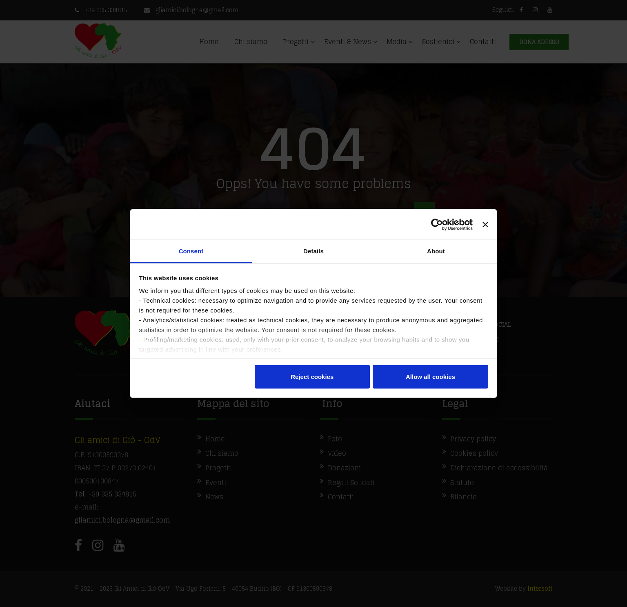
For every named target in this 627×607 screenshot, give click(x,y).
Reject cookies (312, 376)
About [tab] (436, 251)
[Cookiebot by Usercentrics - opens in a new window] (437, 224)
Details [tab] (313, 251)
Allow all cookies (430, 376)
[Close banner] (485, 224)
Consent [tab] (191, 251)
